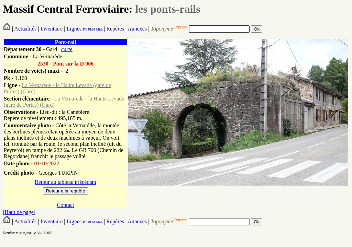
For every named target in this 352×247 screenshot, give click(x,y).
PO (85, 29)
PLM (91, 29)
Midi (99, 29)
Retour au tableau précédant (65, 182)
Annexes (137, 29)
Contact (65, 205)
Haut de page (18, 212)
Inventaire (51, 29)
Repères (115, 29)
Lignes (73, 29)
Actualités (25, 29)
